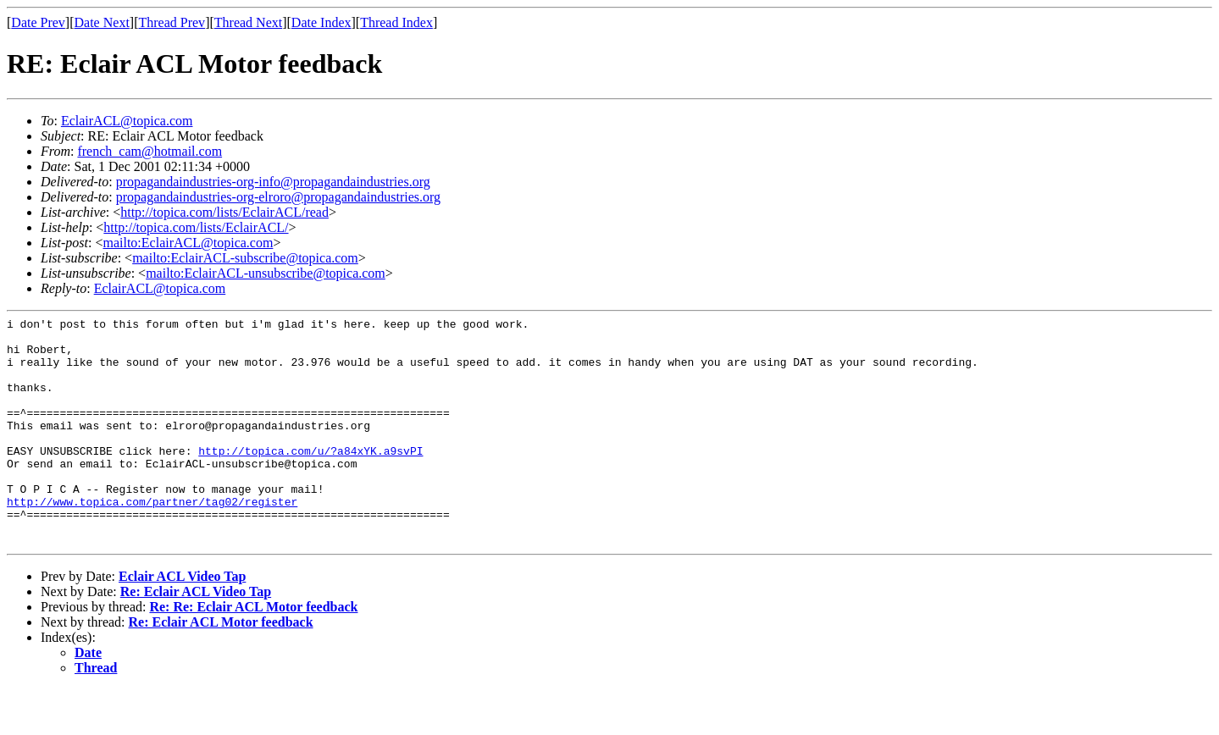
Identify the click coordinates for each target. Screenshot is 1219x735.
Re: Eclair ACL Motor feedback (221, 667)
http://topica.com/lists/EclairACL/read (224, 212)
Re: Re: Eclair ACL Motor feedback (253, 652)
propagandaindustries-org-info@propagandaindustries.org (273, 181)
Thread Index (396, 22)
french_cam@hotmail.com (149, 151)
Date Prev (38, 22)
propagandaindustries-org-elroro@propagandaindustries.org (278, 197)
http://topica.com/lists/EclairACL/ (195, 227)
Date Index (321, 22)
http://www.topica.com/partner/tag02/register (152, 539)
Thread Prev (171, 22)
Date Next (102, 22)
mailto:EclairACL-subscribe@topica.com (245, 258)
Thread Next (248, 22)
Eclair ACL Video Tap (182, 622)
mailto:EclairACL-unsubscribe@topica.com (265, 273)
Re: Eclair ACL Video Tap (195, 637)
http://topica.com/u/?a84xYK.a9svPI (310, 478)
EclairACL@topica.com (127, 120)
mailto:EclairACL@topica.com (188, 242)
